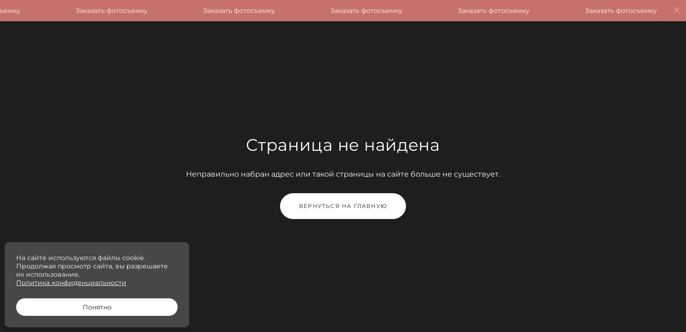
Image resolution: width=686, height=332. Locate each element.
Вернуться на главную (343, 205)
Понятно (97, 307)
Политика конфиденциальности (71, 283)
